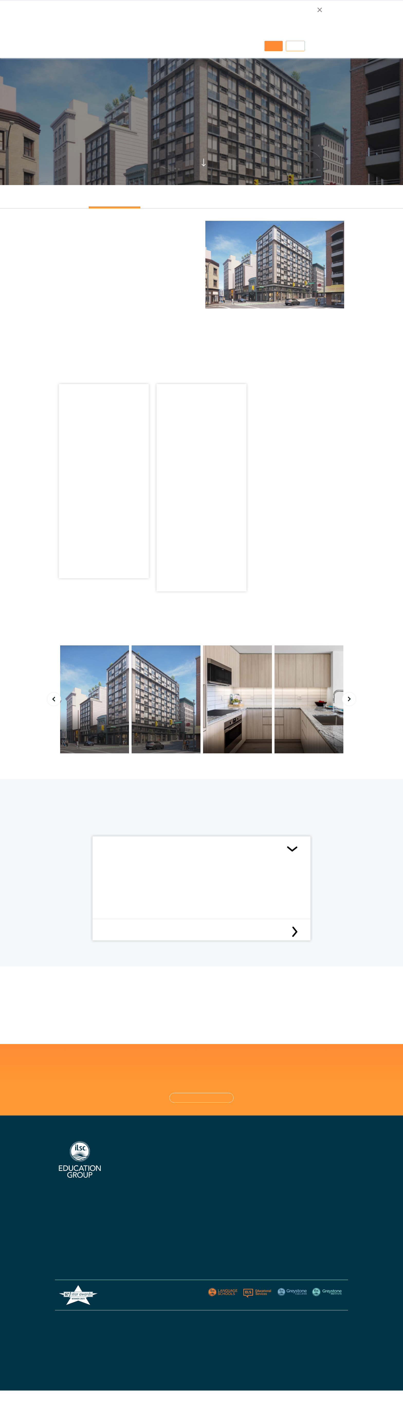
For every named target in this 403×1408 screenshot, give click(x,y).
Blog (173, 1249)
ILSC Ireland (180, 1179)
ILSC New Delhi (182, 1189)
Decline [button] (295, 46)
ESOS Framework (193, 1359)
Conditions (116, 849)
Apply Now (179, 1209)
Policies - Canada (253, 1209)
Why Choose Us (127, 1159)
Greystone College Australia (262, 1159)
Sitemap (336, 1318)
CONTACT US (201, 1097)
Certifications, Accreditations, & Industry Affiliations (137, 1175)
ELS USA (304, 1159)
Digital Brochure (128, 1191)
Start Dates (180, 1219)
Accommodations (129, 1201)
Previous (53, 699)
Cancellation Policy (125, 932)
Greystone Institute (313, 1179)
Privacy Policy (311, 1318)
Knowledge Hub (127, 1211)
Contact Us (180, 1199)
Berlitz (301, 1169)
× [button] (320, 9)
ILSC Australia (182, 1159)
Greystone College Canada (261, 1169)
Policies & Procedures (189, 1239)
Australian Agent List (133, 1231)
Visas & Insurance (185, 1229)
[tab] (114, 200)
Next (349, 699)
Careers (121, 1221)
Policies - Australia (254, 1199)
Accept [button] (273, 46)
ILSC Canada (181, 1169)
